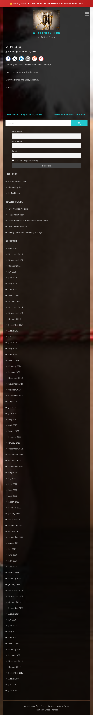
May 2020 (12, 631)
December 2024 (15, 307)
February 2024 (14, 366)
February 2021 (14, 578)
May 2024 (12, 348)
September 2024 (15, 325)
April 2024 (12, 354)
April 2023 (12, 425)
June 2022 (12, 484)
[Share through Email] (27, 58)
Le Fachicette (14, 193)
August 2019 (14, 678)
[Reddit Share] (34, 58)
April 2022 (12, 496)
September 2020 (15, 608)
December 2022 (15, 448)
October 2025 (14, 266)
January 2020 (14, 655)
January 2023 (14, 443)
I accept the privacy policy (25, 160)
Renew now (53, 3)
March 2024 (13, 360)
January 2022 (14, 513)
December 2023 (15, 378)
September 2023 (15, 395)
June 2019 (12, 690)
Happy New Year (16, 214)
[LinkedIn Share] (21, 58)
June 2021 (12, 555)
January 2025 (14, 301)
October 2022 (14, 460)
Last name (17, 141)
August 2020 (14, 614)
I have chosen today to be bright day (23, 114)
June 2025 (12, 277)
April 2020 (12, 637)
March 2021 (13, 572)
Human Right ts (15, 187)
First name (17, 131)
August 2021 (14, 543)
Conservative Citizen (17, 181)
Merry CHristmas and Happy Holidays (25, 232)
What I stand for (46, 33)
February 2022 (14, 507)
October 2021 (14, 531)
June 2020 (12, 625)
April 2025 (12, 289)
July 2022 (12, 478)
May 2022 (12, 490)
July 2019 (12, 684)
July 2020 (12, 619)
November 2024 (15, 313)
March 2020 (13, 643)
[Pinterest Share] (41, 58)
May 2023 (12, 419)
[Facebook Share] (8, 58)
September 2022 (15, 466)
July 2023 (12, 407)
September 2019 (15, 673)
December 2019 (15, 661)
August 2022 (14, 472)
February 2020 (14, 649)
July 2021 (12, 549)
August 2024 (14, 330)
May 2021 (12, 560)
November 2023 (15, 384)
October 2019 (14, 667)
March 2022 (13, 501)
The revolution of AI (18, 226)
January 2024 (14, 372)
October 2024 (14, 319)
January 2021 (14, 584)
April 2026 (12, 248)
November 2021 (15, 525)
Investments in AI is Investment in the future (28, 220)
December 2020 (15, 590)
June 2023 (12, 413)
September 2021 (15, 537)
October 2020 (14, 602)
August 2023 (14, 401)
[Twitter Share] (14, 58)
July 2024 (12, 336)
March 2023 (13, 431)
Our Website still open (18, 209)
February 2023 (14, 437)
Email (14, 151)
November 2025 (15, 260)
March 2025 (13, 295)
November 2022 (15, 454)
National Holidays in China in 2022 (71, 114)
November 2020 (15, 596)
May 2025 (12, 283)
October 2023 (14, 389)
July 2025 (12, 271)
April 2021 (12, 566)
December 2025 (15, 254)
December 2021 (15, 519)
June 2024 (12, 342)
